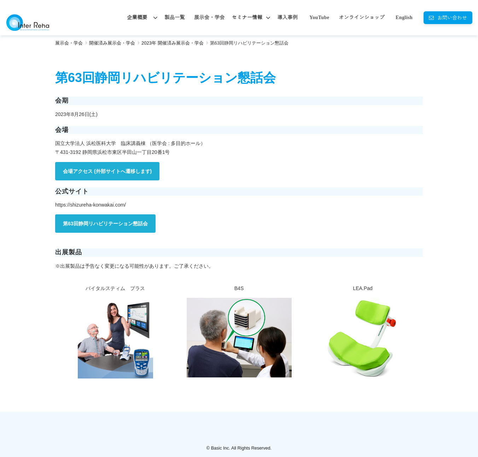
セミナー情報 (247, 17)
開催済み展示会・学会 (112, 43)
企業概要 (137, 17)
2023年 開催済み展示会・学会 (172, 43)
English (404, 17)
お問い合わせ (452, 17)
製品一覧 (174, 17)
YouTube (319, 17)
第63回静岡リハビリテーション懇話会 (105, 223)
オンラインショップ (362, 17)
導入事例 (287, 17)
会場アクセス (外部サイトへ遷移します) (107, 171)
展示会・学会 (209, 17)
